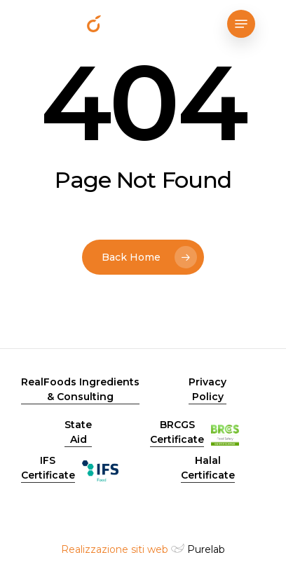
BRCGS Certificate (177, 432)
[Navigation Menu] (241, 24)
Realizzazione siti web (114, 549)
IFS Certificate (48, 467)
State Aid (78, 432)
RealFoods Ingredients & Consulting (80, 389)
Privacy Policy (207, 389)
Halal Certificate (208, 467)
